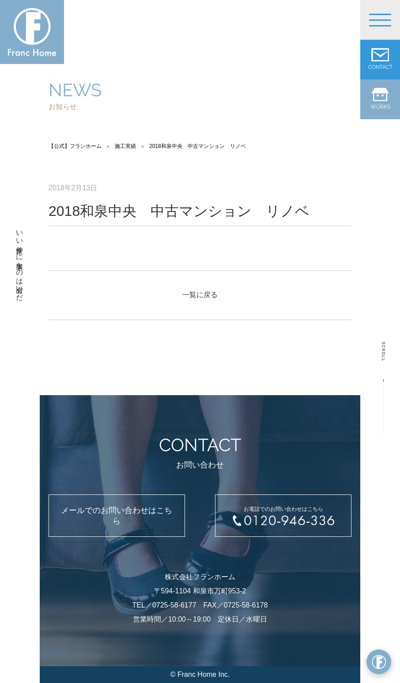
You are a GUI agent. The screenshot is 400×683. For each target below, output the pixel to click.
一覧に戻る (200, 294)
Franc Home (196, 674)
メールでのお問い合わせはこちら (116, 515)
